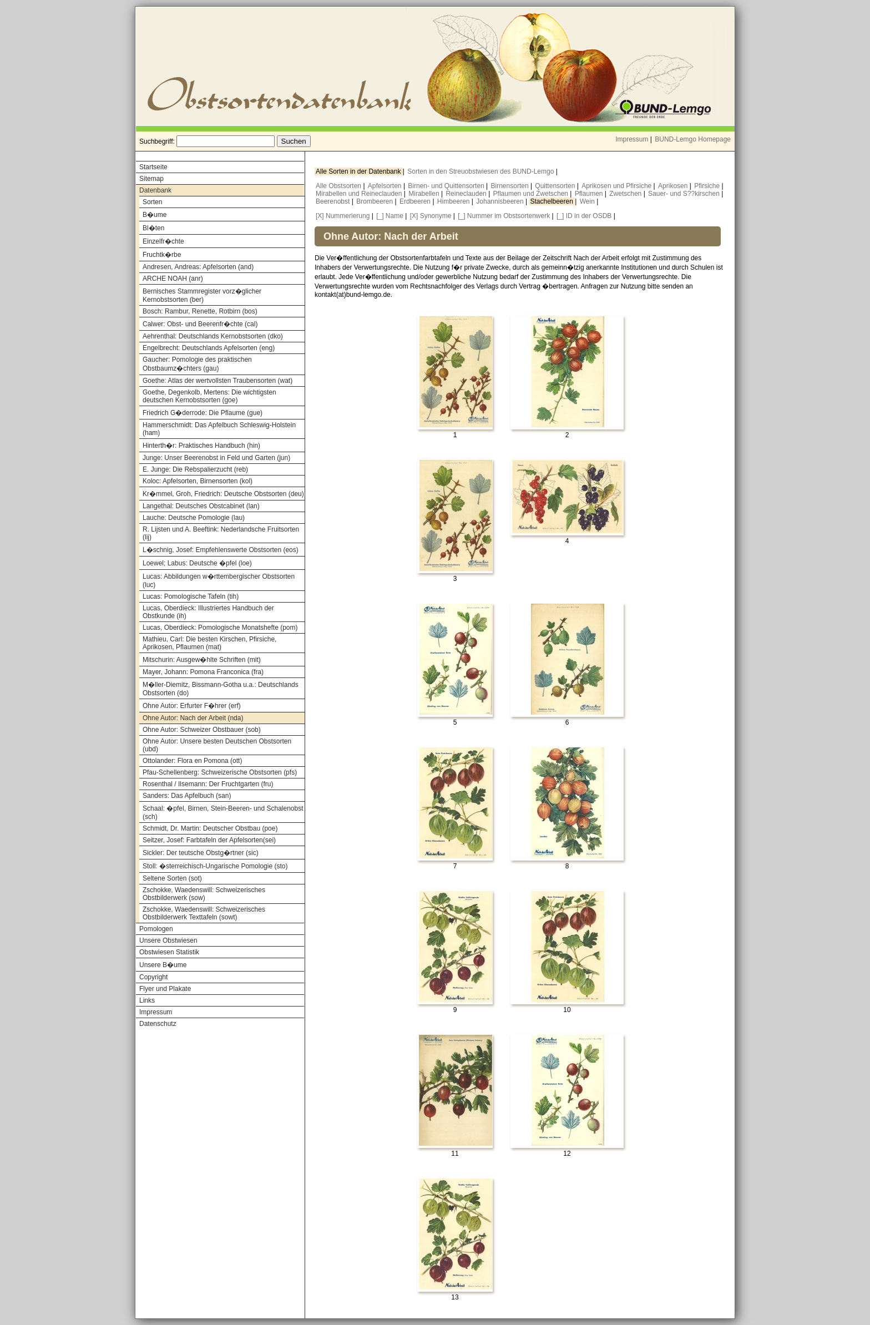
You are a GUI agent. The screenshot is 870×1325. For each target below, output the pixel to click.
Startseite (153, 167)
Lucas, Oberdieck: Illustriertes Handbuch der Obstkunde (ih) (208, 612)
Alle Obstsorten (339, 186)
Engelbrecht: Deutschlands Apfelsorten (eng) (209, 348)
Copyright (153, 977)
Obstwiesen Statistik (169, 952)
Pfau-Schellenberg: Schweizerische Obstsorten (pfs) (220, 772)
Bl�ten (153, 228)
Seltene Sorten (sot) (172, 878)
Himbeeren (454, 201)
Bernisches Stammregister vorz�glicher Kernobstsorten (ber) (202, 295)
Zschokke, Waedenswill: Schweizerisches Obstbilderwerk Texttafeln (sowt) (204, 913)
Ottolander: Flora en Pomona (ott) (192, 761)
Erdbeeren (415, 201)
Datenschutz (157, 1024)
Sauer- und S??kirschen (684, 194)
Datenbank (155, 190)
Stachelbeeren (552, 201)
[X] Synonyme (431, 216)
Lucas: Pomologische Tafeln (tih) (191, 596)
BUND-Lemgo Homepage (693, 139)
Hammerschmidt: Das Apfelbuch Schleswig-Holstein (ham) (219, 429)
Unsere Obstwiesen (168, 940)
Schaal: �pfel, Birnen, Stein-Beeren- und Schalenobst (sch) (223, 813)
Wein (588, 201)
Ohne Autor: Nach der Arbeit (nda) (193, 718)
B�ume (154, 215)
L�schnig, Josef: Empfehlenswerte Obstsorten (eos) (221, 550)
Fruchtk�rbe (162, 255)
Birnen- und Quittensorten (447, 186)
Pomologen (156, 929)
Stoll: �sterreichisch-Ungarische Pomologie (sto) (215, 866)
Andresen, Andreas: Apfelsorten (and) (198, 267)
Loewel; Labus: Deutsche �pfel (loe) (197, 563)
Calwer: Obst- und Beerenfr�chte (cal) (200, 324)
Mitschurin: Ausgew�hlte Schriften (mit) (202, 660)
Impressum (631, 139)
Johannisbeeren (500, 201)
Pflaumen (590, 194)
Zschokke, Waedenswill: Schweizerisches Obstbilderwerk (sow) (204, 894)
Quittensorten (555, 186)
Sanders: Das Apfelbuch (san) (187, 796)
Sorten (152, 202)
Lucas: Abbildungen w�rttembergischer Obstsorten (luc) (219, 581)
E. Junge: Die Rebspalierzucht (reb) (195, 469)
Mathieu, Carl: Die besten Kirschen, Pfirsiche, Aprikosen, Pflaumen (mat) (209, 643)
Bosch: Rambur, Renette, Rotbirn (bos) (200, 311)
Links (147, 1000)
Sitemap (151, 179)
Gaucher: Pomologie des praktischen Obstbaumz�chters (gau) (197, 364)
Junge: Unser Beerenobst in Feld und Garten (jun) (216, 458)
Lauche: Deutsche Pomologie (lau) (194, 518)
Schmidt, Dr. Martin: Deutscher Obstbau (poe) (210, 828)
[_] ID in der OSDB (584, 216)
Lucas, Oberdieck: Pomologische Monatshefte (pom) (220, 627)
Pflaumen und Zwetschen (531, 194)
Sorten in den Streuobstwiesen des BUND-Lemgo (481, 171)
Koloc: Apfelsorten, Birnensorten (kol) (197, 481)
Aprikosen (674, 186)
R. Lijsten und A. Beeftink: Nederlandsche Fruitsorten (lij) (221, 533)
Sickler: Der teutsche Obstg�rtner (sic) (201, 853)
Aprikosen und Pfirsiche (617, 186)
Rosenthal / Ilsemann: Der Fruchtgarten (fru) (208, 784)
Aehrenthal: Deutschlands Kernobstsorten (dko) (213, 336)
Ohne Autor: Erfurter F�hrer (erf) (192, 706)
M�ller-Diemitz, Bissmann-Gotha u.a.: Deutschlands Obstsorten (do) (221, 689)
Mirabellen (424, 194)
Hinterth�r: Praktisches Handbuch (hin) (201, 445)
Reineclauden (467, 194)
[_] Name (389, 216)
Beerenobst (334, 201)
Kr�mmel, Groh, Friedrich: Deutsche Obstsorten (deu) (223, 494)
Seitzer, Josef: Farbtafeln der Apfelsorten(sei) (209, 840)
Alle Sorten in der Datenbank (359, 171)
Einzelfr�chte (163, 241)
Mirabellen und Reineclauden (360, 194)
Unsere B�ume (162, 965)
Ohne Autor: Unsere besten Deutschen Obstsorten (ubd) (217, 745)
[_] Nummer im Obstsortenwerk (504, 216)
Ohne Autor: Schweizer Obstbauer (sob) (202, 730)
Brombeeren (375, 201)
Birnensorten (510, 186)
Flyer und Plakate (165, 989)
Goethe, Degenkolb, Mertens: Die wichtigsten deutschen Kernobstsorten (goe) (209, 396)
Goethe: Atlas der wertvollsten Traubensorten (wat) (217, 381)
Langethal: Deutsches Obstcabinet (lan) (201, 506)
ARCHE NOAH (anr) (173, 278)
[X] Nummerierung (343, 216)
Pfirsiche (707, 186)
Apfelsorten (385, 186)
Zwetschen (626, 194)
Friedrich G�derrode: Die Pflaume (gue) (202, 413)
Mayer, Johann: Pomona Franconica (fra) (203, 672)
